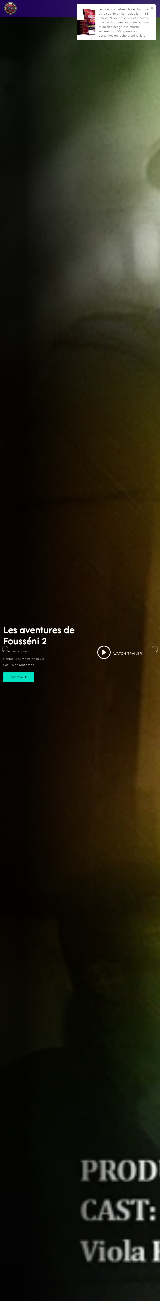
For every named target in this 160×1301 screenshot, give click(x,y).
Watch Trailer (119, 654)
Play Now (19, 677)
